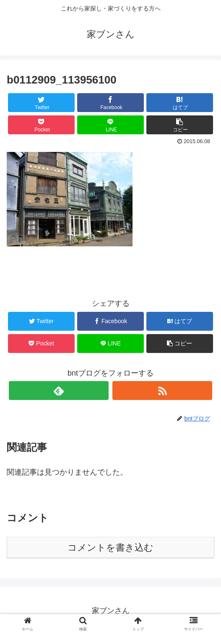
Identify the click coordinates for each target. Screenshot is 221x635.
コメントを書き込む (110, 547)
